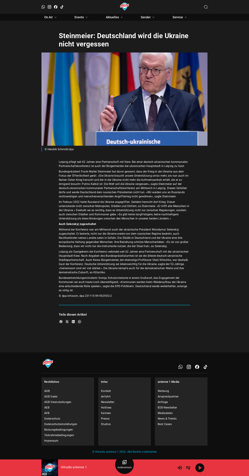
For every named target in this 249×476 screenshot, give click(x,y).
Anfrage (163, 402)
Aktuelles (115, 17)
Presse (105, 418)
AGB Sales (51, 396)
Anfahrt (105, 396)
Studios (106, 424)
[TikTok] (205, 367)
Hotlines (106, 407)
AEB (46, 407)
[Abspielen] (200, 468)
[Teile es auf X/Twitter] (67, 322)
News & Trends (167, 418)
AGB (47, 391)
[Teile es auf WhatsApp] (79, 322)
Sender (148, 17)
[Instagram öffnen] (49, 7)
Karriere (106, 413)
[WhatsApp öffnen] (43, 7)
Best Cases (165, 424)
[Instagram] (189, 367)
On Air (51, 17)
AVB (46, 413)
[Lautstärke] (180, 467)
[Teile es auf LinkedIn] (73, 322)
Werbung (163, 391)
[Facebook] (197, 367)
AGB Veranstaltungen (57, 402)
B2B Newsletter (167, 407)
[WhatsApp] (180, 367)
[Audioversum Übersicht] (124, 464)
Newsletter (107, 402)
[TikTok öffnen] (62, 7)
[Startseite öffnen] (124, 7)
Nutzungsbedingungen (58, 429)
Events (82, 17)
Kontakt (106, 391)
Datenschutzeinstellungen (60, 424)
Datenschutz (52, 418)
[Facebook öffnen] (55, 7)
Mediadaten (165, 413)
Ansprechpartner (168, 396)
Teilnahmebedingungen (59, 435)
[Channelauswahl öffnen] (206, 7)
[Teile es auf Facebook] (61, 322)
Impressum (51, 440)
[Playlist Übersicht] (188, 467)
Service (180, 17)
